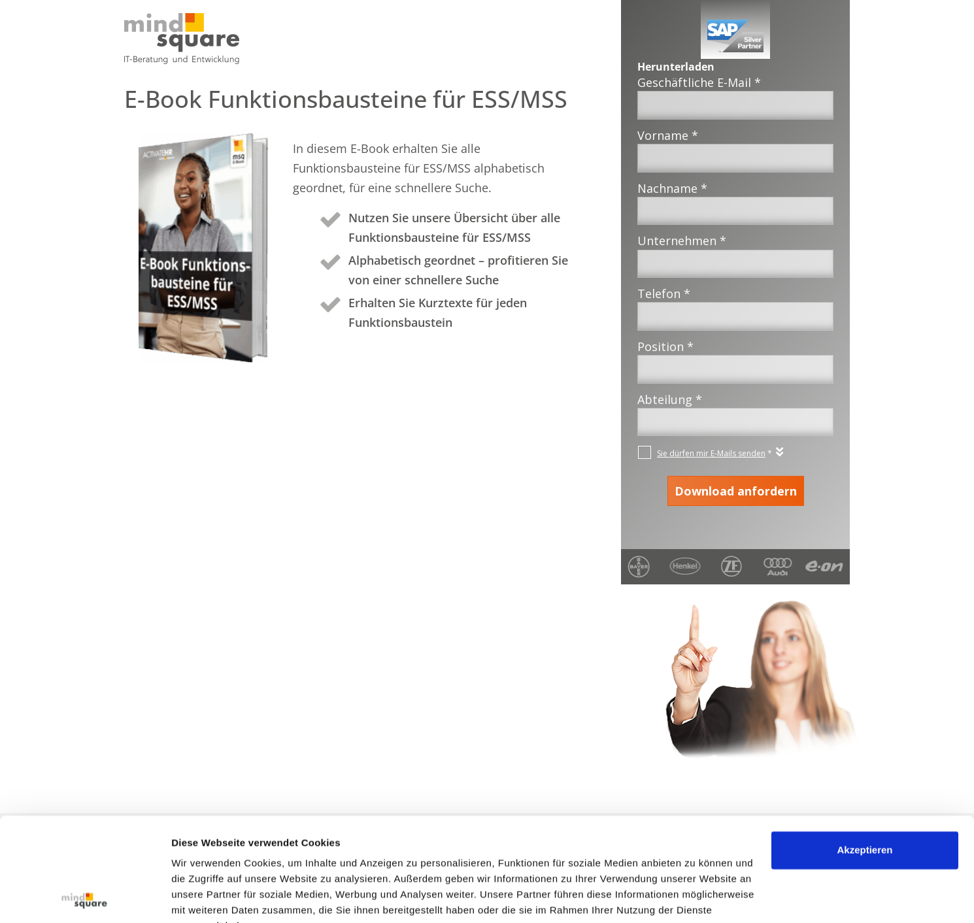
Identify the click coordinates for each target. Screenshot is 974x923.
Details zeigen (204, 897)
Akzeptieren (864, 785)
